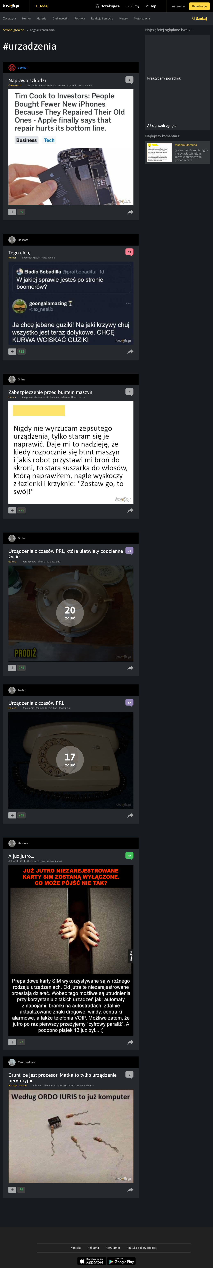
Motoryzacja (142, 18)
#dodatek (74, 1085)
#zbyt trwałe (85, 85)
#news (58, 861)
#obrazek (13, 861)
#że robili (72, 85)
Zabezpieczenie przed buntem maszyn (50, 392)
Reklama (93, 1247)
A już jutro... (21, 856)
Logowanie (178, 6)
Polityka (79, 18)
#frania (42, 561)
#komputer (50, 1085)
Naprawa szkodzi (27, 80)
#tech (23, 861)
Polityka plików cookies (142, 1247)
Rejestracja (199, 6)
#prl (25, 561)
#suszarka (39, 397)
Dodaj (43, 6)
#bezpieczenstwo (36, 861)
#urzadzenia (45, 85)
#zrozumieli (59, 85)
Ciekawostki (60, 18)
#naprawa (27, 397)
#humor (39, 708)
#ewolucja (64, 708)
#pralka (32, 561)
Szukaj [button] (201, 18)
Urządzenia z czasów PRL (36, 703)
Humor (26, 18)
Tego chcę (19, 252)
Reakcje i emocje (102, 18)
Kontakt (76, 1247)
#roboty (51, 397)
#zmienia (32, 85)
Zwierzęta (9, 18)
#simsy (50, 861)
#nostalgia (28, 708)
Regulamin (113, 1247)
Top (153, 6)
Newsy (123, 18)
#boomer (27, 257)
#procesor (62, 1085)
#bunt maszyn (78, 397)
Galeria (42, 18)
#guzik (36, 257)
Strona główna (13, 30)
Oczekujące (110, 6)
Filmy (135, 6)
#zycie (48, 708)
